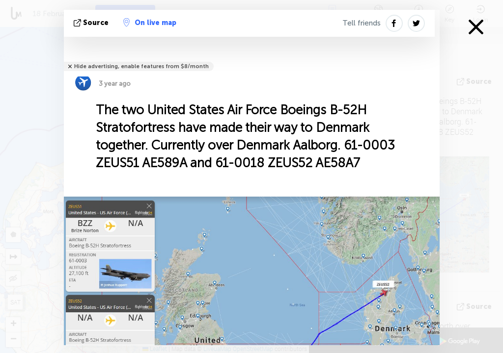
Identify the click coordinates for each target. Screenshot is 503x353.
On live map (149, 22)
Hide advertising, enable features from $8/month (141, 66)
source (92, 23)
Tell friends (361, 23)
